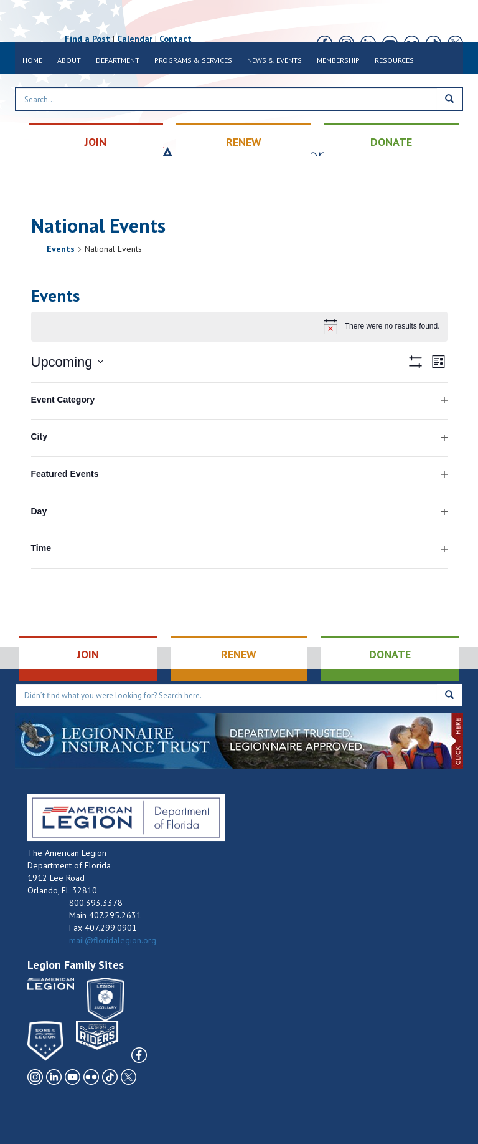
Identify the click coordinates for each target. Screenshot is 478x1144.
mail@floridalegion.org (112, 940)
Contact (175, 38)
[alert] (239, 327)
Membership (338, 60)
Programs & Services (193, 60)
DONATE (391, 142)
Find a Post (87, 38)
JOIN (95, 142)
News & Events (274, 60)
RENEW (243, 142)
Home (32, 60)
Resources (394, 60)
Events (61, 248)
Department (117, 60)
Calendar (134, 38)
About (69, 60)
